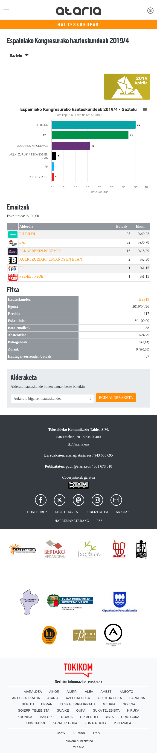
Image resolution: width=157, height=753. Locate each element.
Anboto (126, 691)
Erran (46, 704)
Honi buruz (37, 512)
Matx (61, 733)
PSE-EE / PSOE (31, 276)
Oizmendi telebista (97, 717)
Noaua (67, 717)
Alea (89, 691)
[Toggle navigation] (6, 11)
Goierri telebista (33, 710)
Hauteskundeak (78, 24)
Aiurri (72, 691)
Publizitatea (96, 512)
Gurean (79, 733)
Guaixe (63, 710)
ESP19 (144, 299)
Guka (80, 710)
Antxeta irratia (26, 698)
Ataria (53, 698)
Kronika (25, 717)
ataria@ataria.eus (78, 455)
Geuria (109, 704)
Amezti (106, 691)
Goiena (129, 704)
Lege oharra (66, 512)
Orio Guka (130, 717)
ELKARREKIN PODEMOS (40, 251)
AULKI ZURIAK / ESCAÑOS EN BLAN (50, 259)
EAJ (22, 242)
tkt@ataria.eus (78, 444)
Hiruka (133, 710)
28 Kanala (122, 723)
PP (21, 268)
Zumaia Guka (95, 723)
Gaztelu (19, 55)
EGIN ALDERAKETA (116, 397)
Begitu (28, 704)
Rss (99, 521)
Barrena (137, 698)
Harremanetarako (72, 521)
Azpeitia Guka (78, 698)
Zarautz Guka (64, 723)
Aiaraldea (33, 691)
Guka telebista (106, 710)
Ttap (96, 733)
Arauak (123, 512)
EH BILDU (27, 234)
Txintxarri (35, 723)
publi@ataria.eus (78, 466)
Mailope (47, 717)
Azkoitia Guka (109, 698)
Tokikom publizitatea (78, 741)
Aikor (54, 691)
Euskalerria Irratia (78, 704)
